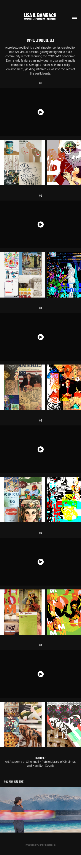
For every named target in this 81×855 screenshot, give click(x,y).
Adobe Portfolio (47, 845)
